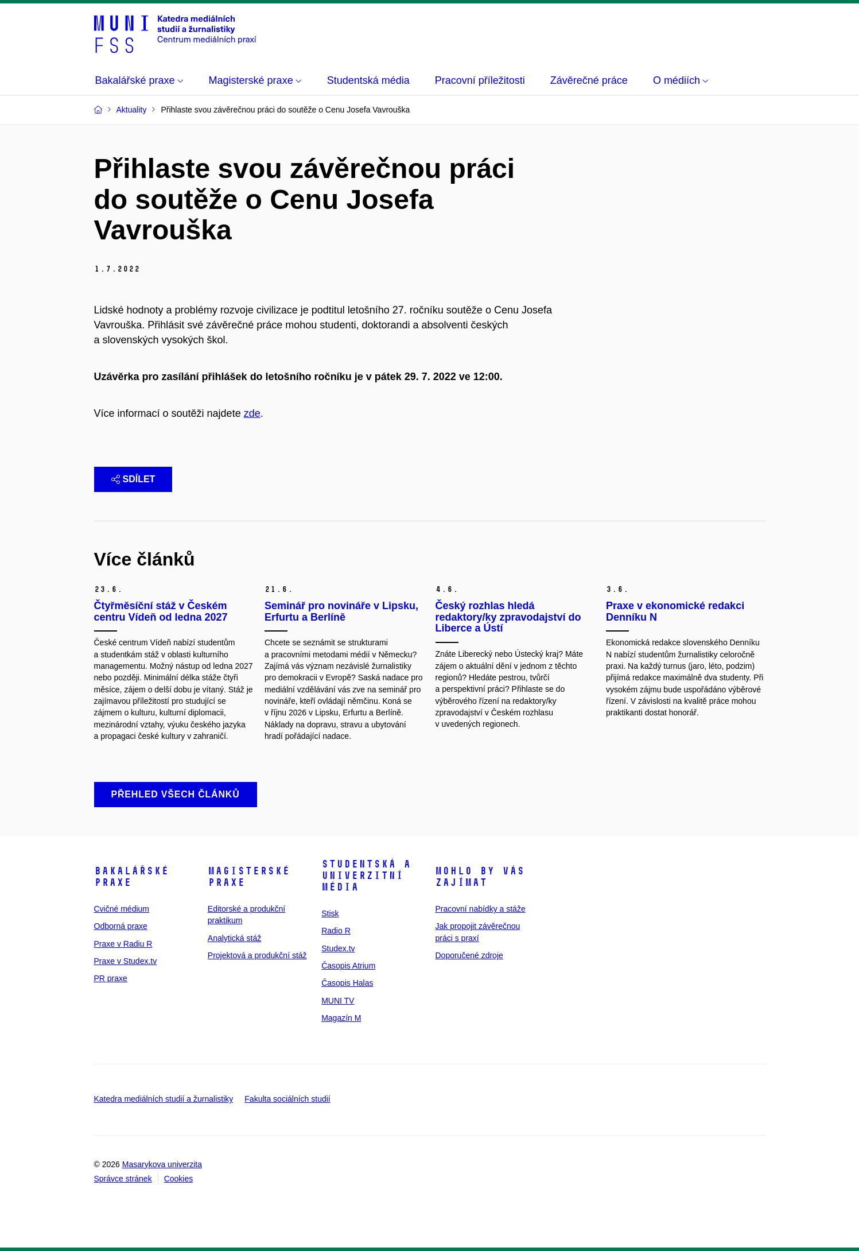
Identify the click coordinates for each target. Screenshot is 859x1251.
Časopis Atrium (348, 965)
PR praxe (110, 978)
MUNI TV (337, 1000)
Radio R (336, 930)
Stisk (330, 913)
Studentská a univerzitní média (366, 875)
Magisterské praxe (249, 877)
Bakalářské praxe (131, 877)
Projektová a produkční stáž (257, 955)
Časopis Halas (347, 982)
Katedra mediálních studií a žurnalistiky (164, 1098)
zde (252, 413)
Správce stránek (123, 1178)
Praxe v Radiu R (123, 943)
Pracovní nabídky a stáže (480, 908)
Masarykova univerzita (162, 1164)
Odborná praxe (120, 926)
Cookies (178, 1178)
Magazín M (341, 1018)
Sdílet (133, 479)
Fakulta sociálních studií (287, 1098)
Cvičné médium (121, 908)
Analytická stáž (234, 938)
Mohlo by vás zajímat (479, 877)
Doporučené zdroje (469, 955)
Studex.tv (338, 948)
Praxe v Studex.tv (125, 961)
